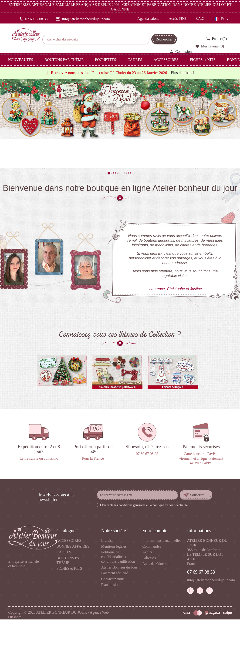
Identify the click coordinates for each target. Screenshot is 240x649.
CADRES (64, 552)
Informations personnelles (161, 540)
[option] (120, 123)
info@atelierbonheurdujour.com (211, 580)
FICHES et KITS (69, 568)
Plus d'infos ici (182, 72)
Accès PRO (177, 18)
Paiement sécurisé (114, 573)
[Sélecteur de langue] (221, 19)
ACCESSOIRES (69, 540)
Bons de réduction (155, 564)
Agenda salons (148, 18)
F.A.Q (200, 18)
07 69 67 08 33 (201, 572)
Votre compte (154, 530)
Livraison (108, 540)
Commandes (151, 546)
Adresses (149, 558)
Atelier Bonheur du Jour (119, 567)
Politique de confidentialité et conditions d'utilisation (118, 556)
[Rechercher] (95, 39)
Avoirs (147, 552)
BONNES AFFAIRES (73, 546)
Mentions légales (114, 546)
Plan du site (110, 585)
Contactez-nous (113, 579)
